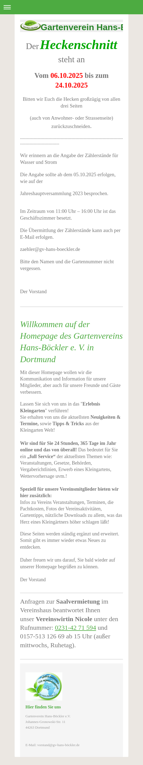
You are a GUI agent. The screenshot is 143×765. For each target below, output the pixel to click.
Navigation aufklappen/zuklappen (71, 7)
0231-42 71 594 (75, 627)
